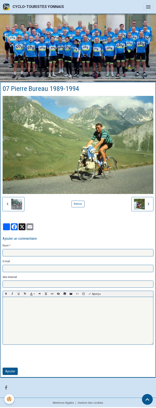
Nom (6, 245)
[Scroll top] (147, 399)
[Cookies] (9, 399)
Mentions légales (63, 402)
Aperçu (94, 294)
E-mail (6, 261)
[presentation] (35, 356)
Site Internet (10, 277)
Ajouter (10, 371)
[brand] (34, 7)
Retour (78, 203)
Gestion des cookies (90, 402)
